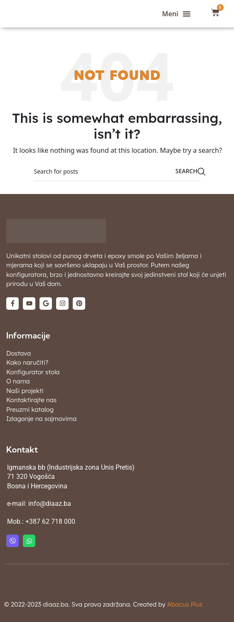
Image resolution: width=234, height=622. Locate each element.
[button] (176, 14)
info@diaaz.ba (49, 504)
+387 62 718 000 (50, 521)
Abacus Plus (184, 604)
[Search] (117, 171)
